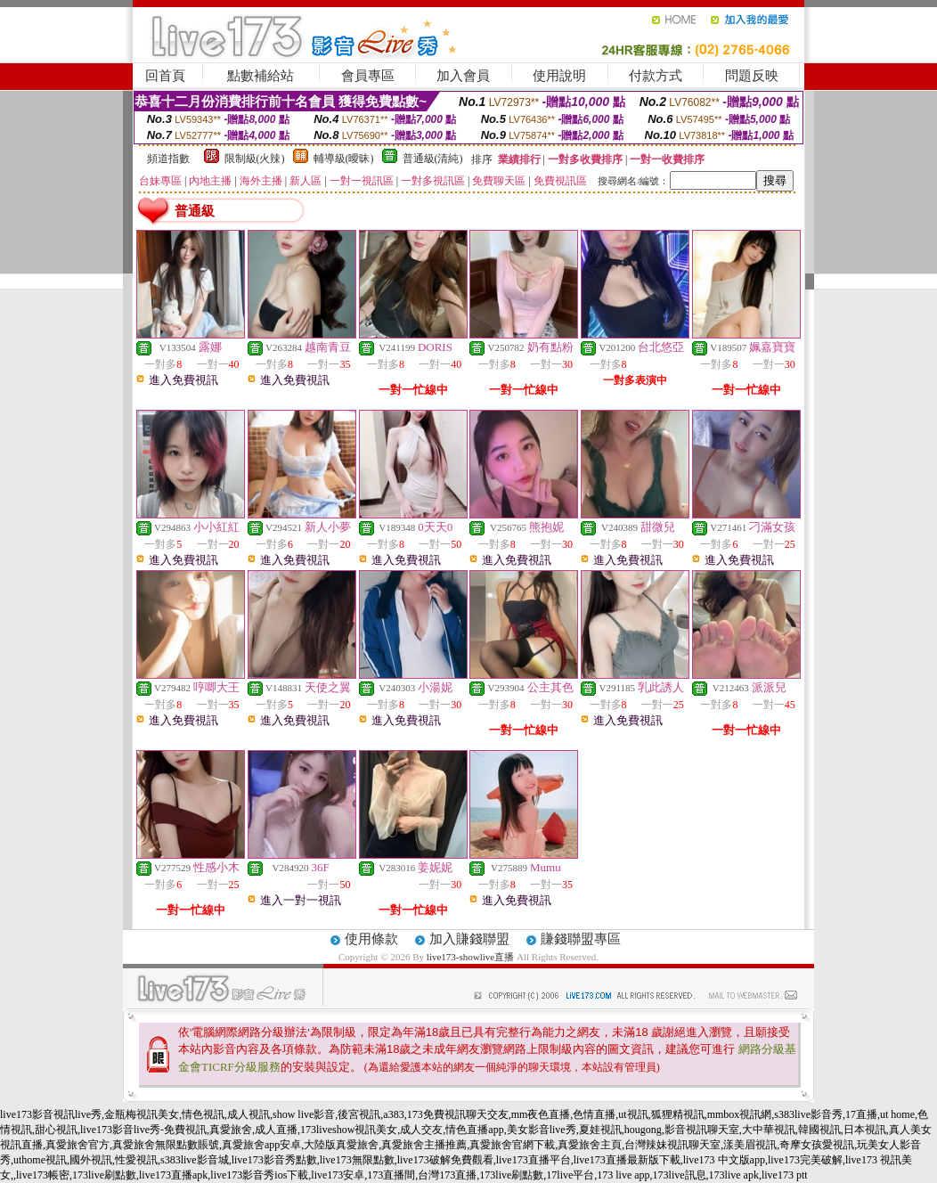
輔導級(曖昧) (344, 158)
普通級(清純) (433, 158)
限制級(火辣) (254, 158)
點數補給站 (260, 76)
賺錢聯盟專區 (581, 939)
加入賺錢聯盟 (469, 939)
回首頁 (165, 76)
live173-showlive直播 (470, 956)
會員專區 (368, 76)
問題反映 (751, 76)
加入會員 (463, 76)
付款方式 (655, 76)
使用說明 (559, 76)
